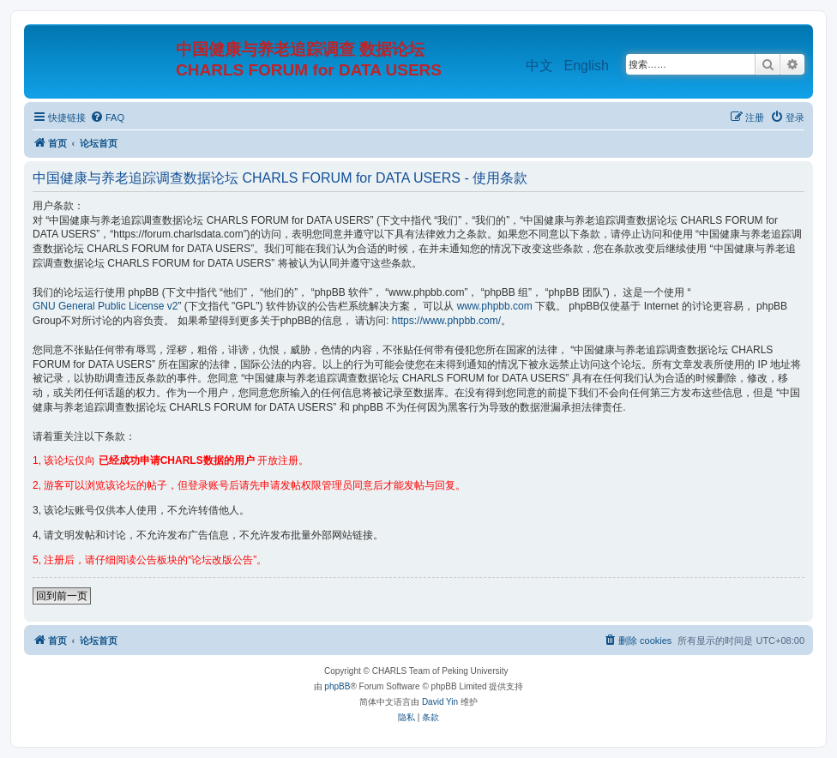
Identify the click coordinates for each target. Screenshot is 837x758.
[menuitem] (107, 117)
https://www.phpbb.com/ (446, 321)
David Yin (440, 702)
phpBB (337, 686)
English (586, 65)
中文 (539, 65)
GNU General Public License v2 (105, 306)
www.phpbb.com (495, 306)
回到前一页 (61, 596)
